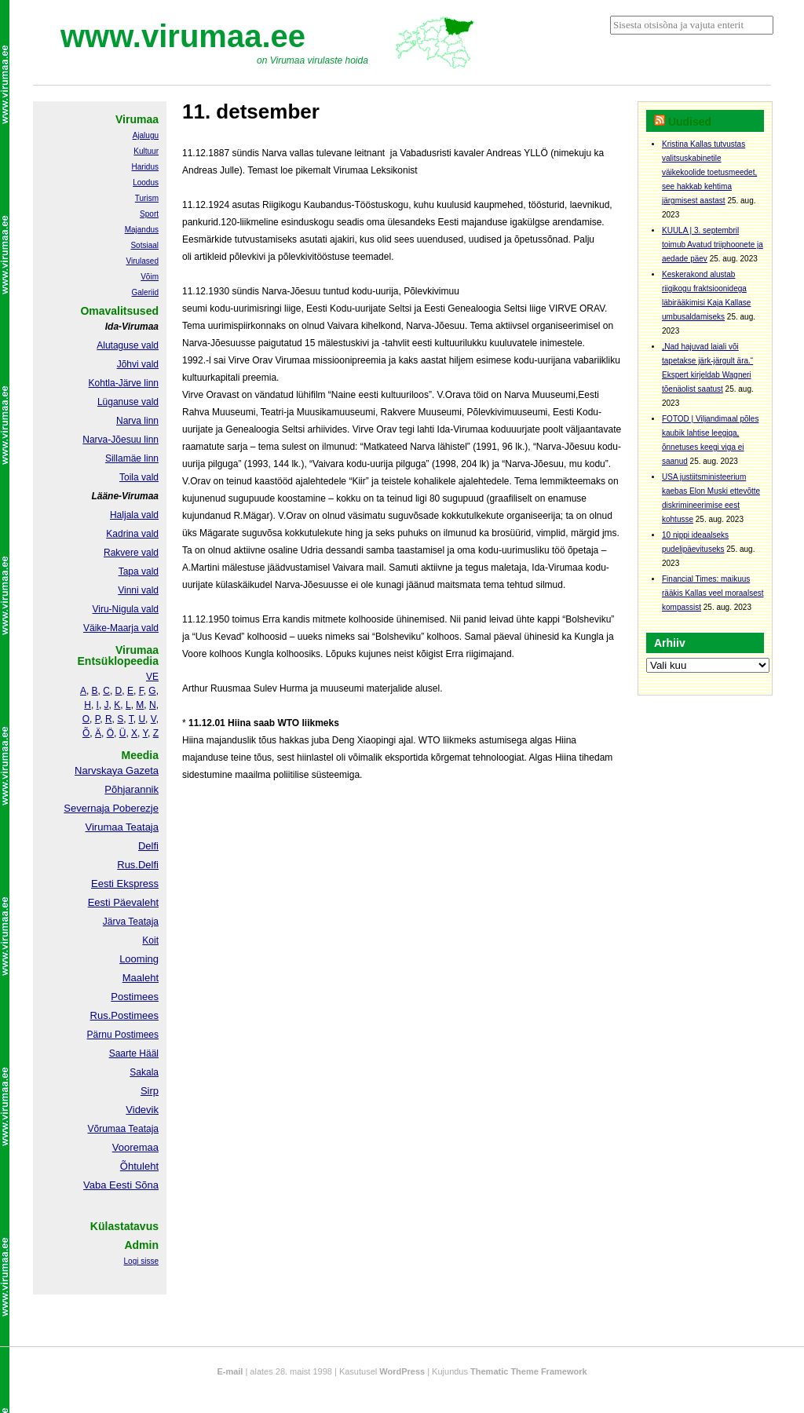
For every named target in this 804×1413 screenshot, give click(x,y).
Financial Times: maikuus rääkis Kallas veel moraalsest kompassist (713, 593)
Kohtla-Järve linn (124, 383)
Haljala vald (134, 514)
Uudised (689, 121)
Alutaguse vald (128, 345)
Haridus (145, 166)
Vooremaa (135, 1147)
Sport (149, 214)
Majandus (142, 229)
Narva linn (137, 420)
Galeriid (145, 292)
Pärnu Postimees (123, 1034)
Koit (150, 940)
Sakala (144, 1072)
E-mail (230, 1371)
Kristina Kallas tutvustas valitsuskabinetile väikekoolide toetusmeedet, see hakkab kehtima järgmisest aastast (709, 172)
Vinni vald (138, 590)
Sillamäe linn (132, 458)
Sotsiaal (144, 245)
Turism (147, 198)
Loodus (146, 182)
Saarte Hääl (134, 1053)
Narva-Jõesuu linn (120, 439)
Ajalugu (146, 135)
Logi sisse (141, 1261)
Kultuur (146, 151)
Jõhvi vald (138, 364)
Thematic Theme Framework (528, 1371)
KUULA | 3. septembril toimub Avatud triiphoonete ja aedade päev (712, 244)
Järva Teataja (131, 921)
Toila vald (139, 477)
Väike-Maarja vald (121, 628)
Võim (150, 276)
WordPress (402, 1371)
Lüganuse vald (128, 401)
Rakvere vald (131, 552)
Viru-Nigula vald (126, 609)
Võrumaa (106, 1128)
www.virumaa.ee (182, 36)
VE (152, 676)
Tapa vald (139, 571)
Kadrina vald (132, 533)
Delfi (148, 846)
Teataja (142, 1128)
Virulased (142, 261)
